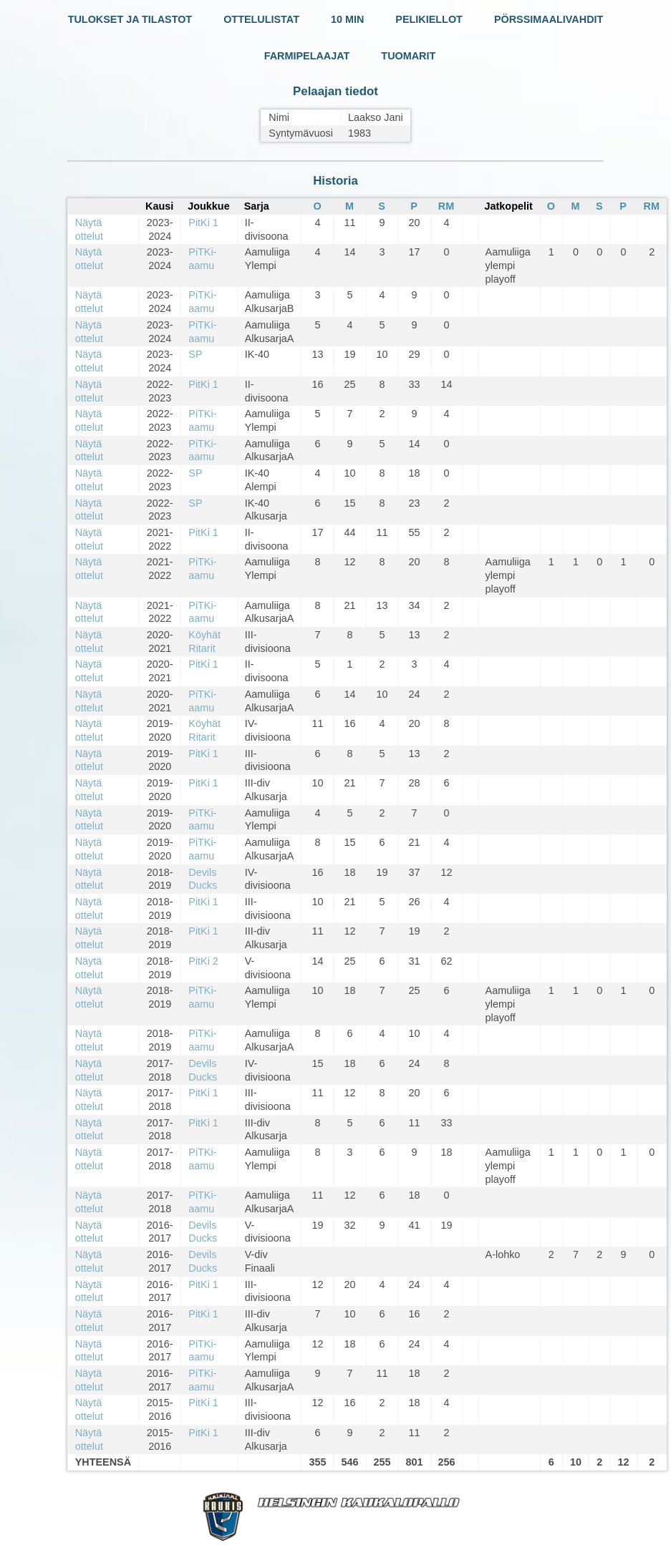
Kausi (159, 206)
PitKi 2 (203, 961)
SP (195, 354)
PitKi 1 (203, 222)
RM (446, 206)
